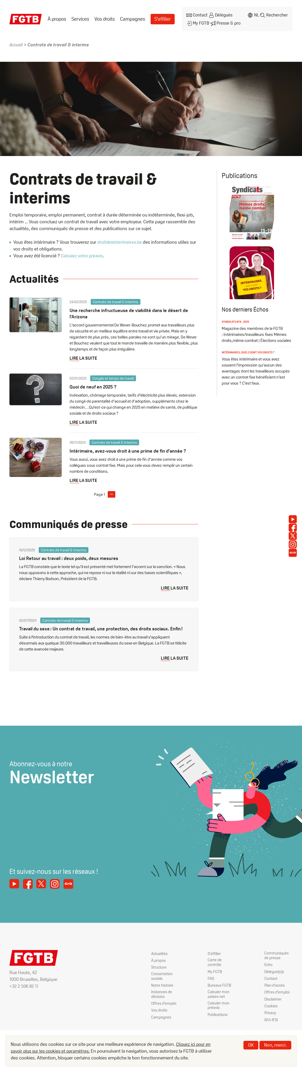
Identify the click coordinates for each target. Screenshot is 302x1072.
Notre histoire (162, 989)
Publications (218, 1021)
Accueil (16, 40)
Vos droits (103, 17)
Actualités (159, 956)
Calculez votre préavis (82, 251)
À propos (57, 17)
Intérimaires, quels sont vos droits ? (251, 366)
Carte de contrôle (215, 966)
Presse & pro (225, 20)
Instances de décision (162, 999)
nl (255, 14)
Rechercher (277, 14)
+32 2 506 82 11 (24, 989)
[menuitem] (57, 17)
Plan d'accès (275, 989)
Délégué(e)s (274, 975)
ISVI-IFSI (271, 1025)
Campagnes (131, 17)
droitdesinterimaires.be (120, 238)
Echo (268, 968)
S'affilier (160, 17)
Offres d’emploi (277, 997)
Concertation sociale (162, 980)
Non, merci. (275, 1045)
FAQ (211, 982)
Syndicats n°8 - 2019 (237, 335)
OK (251, 1045)
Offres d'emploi (164, 1009)
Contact (196, 14)
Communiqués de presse (276, 959)
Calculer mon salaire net (219, 999)
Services (79, 17)
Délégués (221, 14)
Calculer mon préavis (219, 1011)
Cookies (271, 1011)
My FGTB (197, 20)
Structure (159, 970)
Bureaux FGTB (220, 989)
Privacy (270, 1018)
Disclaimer (273, 1004)
